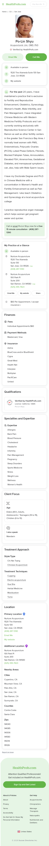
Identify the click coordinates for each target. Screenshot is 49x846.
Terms (5, 808)
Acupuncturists (36, 800)
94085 (7, 728)
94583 (7, 736)
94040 (7, 724)
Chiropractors (35, 804)
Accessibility (8, 813)
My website (16, 81)
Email (15, 226)
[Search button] (44, 4)
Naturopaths (35, 815)
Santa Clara (9, 714)
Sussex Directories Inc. (28, 840)
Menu (3, 4)
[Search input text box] (37, 4)
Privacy (6, 804)
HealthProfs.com (16, 4)
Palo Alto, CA (10, 688)
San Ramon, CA (11, 696)
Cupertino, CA (10, 679)
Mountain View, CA (13, 683)
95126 (7, 745)
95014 (7, 741)
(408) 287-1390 (17, 269)
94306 (7, 732)
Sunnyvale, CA (11, 700)
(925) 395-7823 (17, 287)
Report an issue (8, 752)
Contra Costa (10, 710)
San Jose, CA (10, 692)
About (5, 800)
